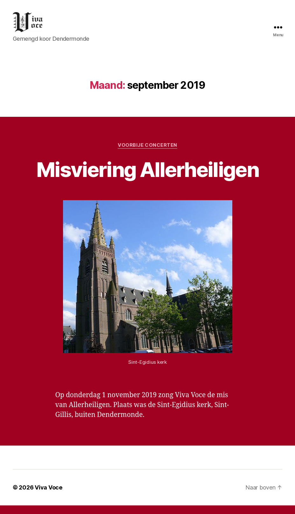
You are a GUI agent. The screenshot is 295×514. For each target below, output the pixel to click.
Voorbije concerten (147, 153)
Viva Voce (48, 496)
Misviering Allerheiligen (147, 177)
